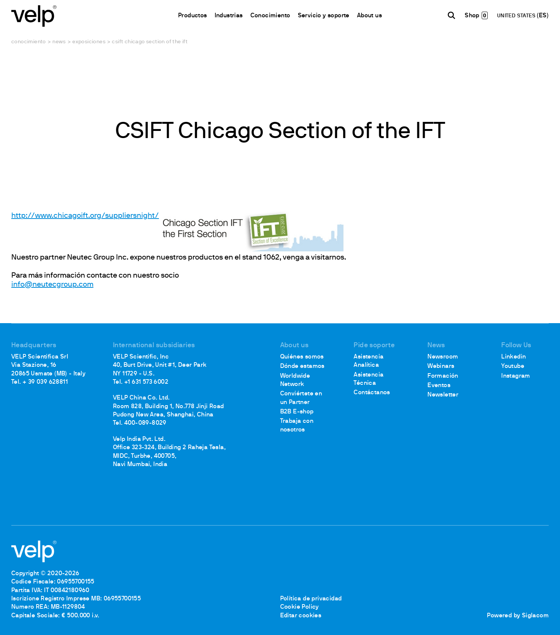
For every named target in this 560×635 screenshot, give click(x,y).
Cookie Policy (299, 607)
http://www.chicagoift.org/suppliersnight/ (85, 216)
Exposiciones (88, 41)
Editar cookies (301, 615)
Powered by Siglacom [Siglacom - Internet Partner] (518, 615)
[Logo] (33, 15)
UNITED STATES (517, 16)
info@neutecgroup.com (52, 284)
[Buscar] (451, 15)
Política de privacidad (311, 599)
